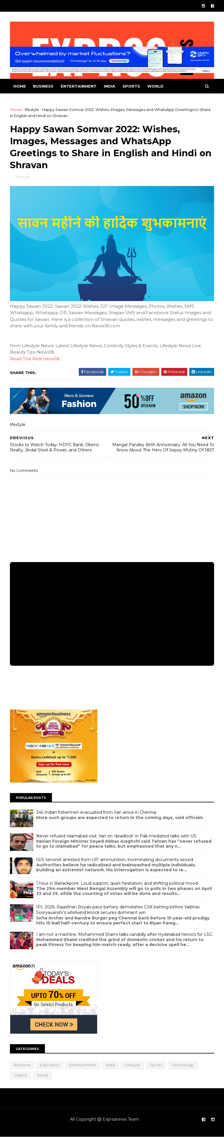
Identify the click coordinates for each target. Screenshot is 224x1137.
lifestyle (32, 109)
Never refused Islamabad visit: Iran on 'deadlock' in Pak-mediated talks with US (116, 836)
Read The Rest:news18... (36, 358)
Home (19, 86)
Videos (20, 1075)
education (49, 1065)
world (155, 86)
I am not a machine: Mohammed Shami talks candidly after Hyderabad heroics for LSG (124, 934)
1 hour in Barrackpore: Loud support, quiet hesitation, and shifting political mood (117, 883)
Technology (183, 1065)
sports (131, 86)
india (109, 86)
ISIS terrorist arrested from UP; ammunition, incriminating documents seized (114, 859)
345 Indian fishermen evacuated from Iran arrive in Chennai (96, 812)
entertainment (79, 86)
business (43, 86)
